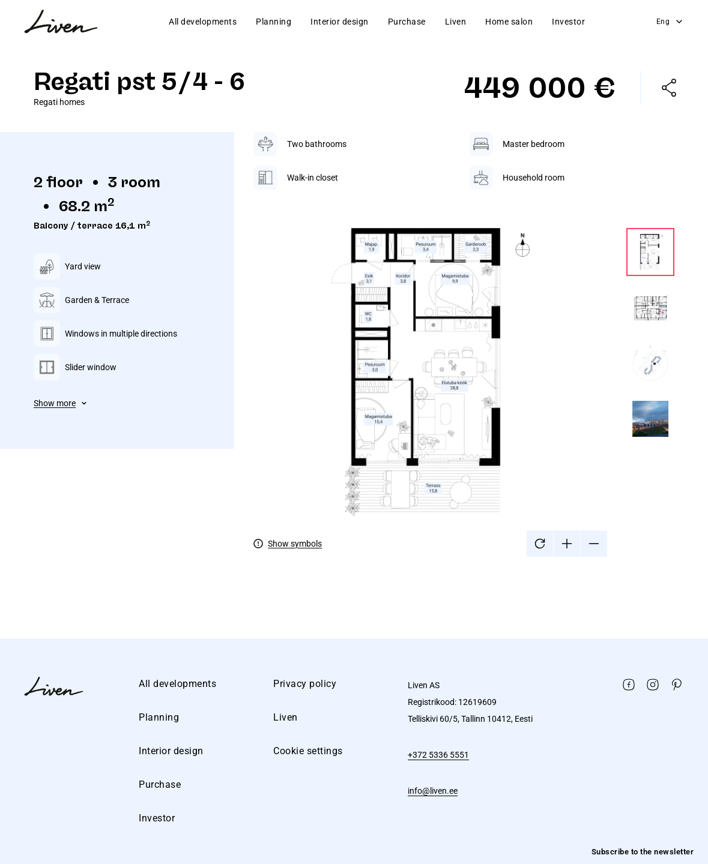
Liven (456, 21)
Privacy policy (304, 683)
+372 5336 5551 (438, 755)
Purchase (407, 21)
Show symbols (295, 543)
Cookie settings (308, 751)
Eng (670, 21)
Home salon (509, 21)
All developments (203, 21)
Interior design (339, 21)
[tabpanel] (463, 344)
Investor (568, 21)
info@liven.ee (433, 791)
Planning (273, 21)
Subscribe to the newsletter (643, 851)
